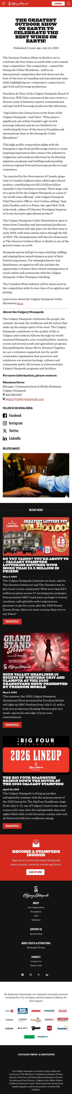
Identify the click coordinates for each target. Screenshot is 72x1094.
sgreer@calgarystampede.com (24, 399)
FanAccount (36, 965)
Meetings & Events (36, 948)
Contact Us (36, 961)
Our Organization (36, 907)
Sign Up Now (35, 872)
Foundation (36, 912)
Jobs (36, 916)
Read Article (12, 621)
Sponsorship (36, 934)
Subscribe (58, 3)
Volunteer (36, 920)
